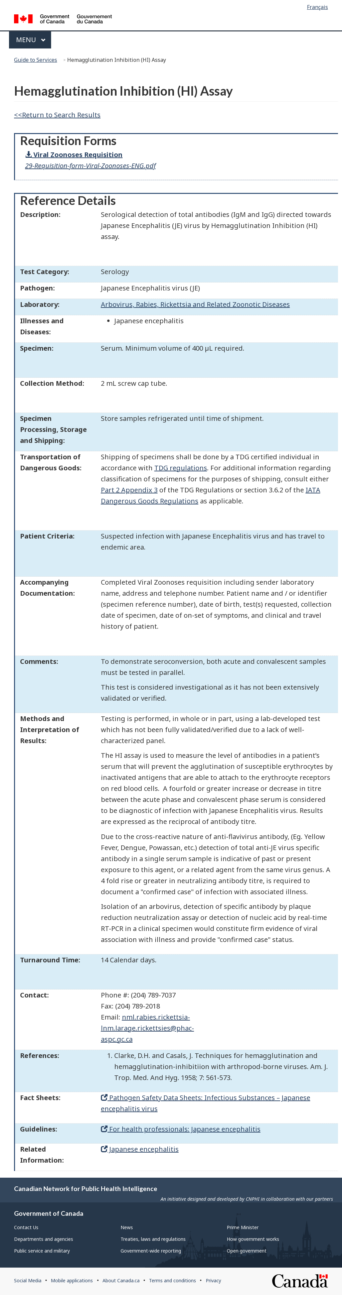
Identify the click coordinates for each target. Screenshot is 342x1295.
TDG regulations (180, 467)
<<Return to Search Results (57, 114)
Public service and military (42, 1251)
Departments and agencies (43, 1239)
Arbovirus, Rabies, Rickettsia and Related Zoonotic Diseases (195, 304)
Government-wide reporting (151, 1251)
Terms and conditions (172, 1280)
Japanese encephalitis (140, 1149)
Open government (247, 1251)
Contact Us (26, 1227)
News (127, 1227)
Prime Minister (243, 1227)
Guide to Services (35, 60)
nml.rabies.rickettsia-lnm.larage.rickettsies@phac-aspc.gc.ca (147, 1028)
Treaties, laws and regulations (153, 1239)
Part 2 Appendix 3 (129, 489)
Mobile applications (72, 1280)
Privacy (213, 1280)
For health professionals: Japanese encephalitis (181, 1129)
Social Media (27, 1280)
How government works (253, 1239)
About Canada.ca (121, 1280)
